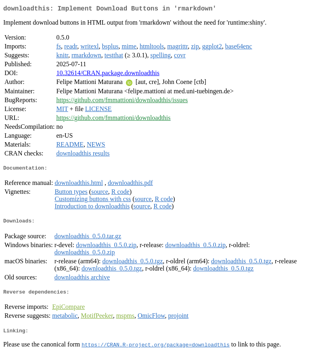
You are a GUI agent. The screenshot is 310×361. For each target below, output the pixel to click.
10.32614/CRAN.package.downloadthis (107, 74)
